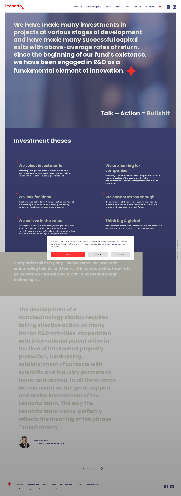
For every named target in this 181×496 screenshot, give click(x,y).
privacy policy (111, 248)
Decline (120, 258)
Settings (98, 258)
